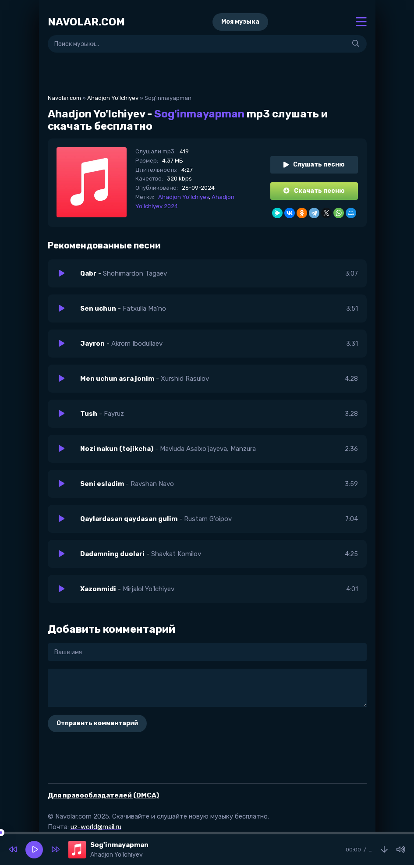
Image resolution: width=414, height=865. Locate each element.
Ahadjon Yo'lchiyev (112, 98)
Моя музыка (240, 21)
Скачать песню (314, 191)
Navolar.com (64, 98)
